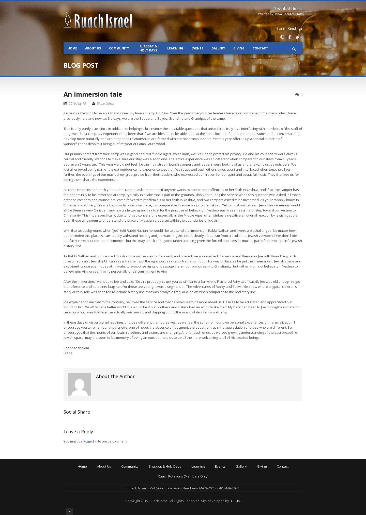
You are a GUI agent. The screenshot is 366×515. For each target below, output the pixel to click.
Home (72, 48)
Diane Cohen (105, 103)
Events (197, 48)
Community (119, 48)
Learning (175, 48)
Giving (239, 48)
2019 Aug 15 (77, 103)
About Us (93, 48)
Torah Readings (289, 28)
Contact (260, 48)
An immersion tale (93, 94)
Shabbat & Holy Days (148, 48)
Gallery (218, 48)
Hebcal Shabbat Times (288, 14)
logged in (90, 441)
